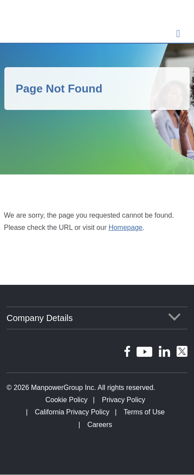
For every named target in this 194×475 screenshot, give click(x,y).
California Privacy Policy (72, 412)
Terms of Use (144, 412)
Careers (99, 424)
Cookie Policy (66, 399)
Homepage (125, 227)
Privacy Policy (123, 399)
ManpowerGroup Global (43, 22)
